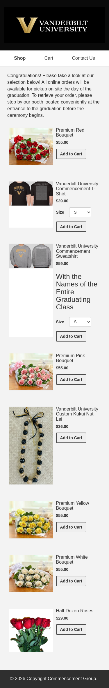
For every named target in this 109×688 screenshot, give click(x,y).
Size (60, 212)
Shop (20, 58)
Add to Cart (73, 153)
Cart (48, 58)
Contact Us (83, 58)
